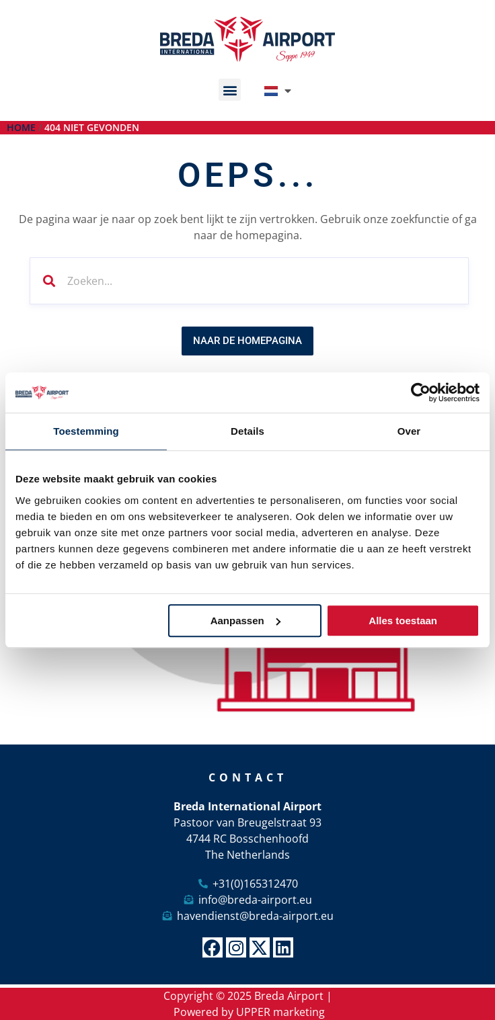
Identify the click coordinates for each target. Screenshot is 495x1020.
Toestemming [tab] (86, 431)
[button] (230, 90)
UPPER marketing (280, 1012)
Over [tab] (409, 431)
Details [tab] (247, 431)
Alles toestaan (403, 620)
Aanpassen (245, 620)
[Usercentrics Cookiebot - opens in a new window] (421, 392)
